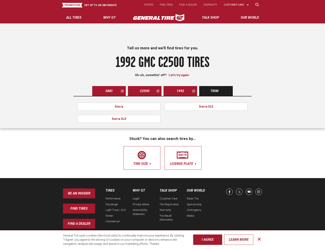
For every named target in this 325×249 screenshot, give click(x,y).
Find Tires (79, 208)
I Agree (208, 240)
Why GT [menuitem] (109, 17)
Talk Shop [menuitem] (210, 17)
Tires (110, 190)
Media (190, 215)
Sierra (119, 106)
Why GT (139, 190)
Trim (214, 91)
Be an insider (79, 193)
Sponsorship (194, 204)
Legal (136, 198)
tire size (142, 157)
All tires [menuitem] (73, 17)
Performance (113, 198)
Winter (109, 215)
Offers (148, 4)
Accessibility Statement (140, 212)
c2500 (149, 91)
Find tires (166, 4)
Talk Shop (168, 190)
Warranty (210, 4)
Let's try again (179, 75)
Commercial (113, 221)
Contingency (194, 209)
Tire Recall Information (166, 217)
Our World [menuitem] (250, 17)
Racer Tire (193, 198)
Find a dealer (188, 4)
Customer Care (168, 198)
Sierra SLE (206, 106)
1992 (186, 91)
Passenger (112, 204)
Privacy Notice (141, 204)
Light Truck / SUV (116, 209)
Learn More (239, 240)
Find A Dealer (79, 224)
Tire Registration (169, 204)
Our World (196, 190)
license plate (183, 157)
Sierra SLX (119, 118)
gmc (115, 91)
